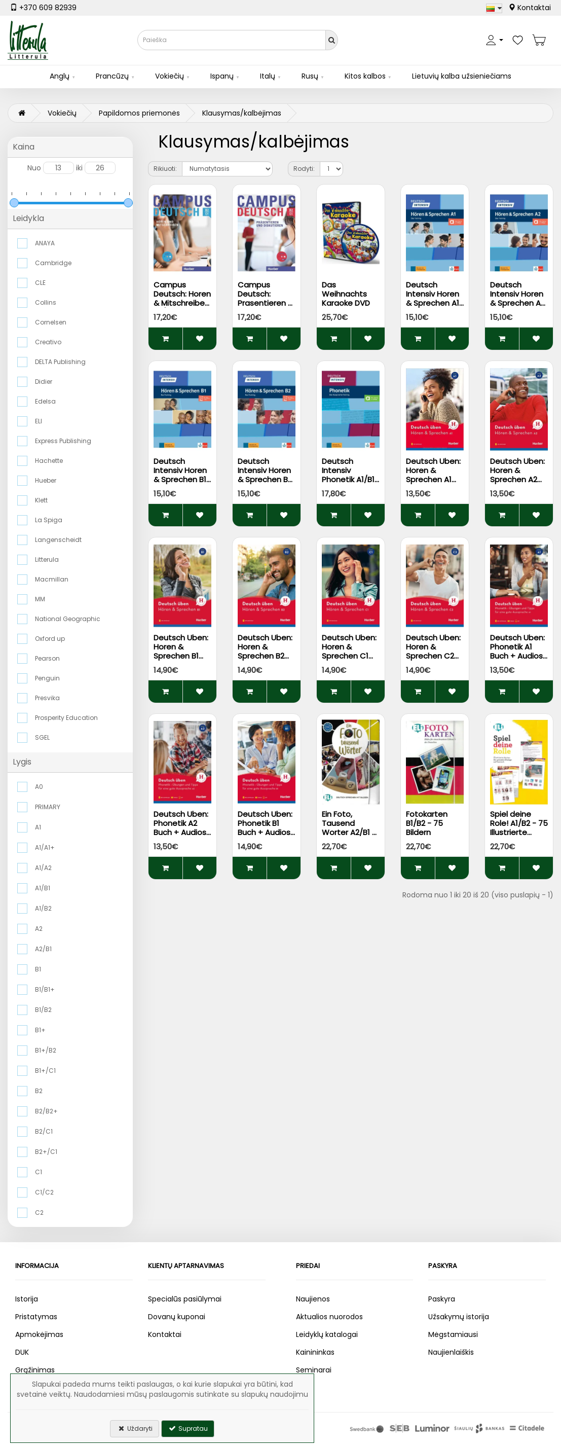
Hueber (45, 480)
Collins (45, 302)
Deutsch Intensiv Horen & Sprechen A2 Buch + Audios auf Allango (517, 303)
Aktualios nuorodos (329, 1317)
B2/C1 (44, 1131)
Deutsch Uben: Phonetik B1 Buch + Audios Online (265, 828)
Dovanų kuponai (176, 1317)
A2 (39, 928)
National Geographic (67, 618)
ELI (38, 421)
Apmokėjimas (39, 1334)
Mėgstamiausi (453, 1334)
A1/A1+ (45, 847)
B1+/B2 (45, 1050)
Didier (43, 381)
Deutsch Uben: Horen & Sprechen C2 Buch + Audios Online (433, 655)
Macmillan (51, 579)
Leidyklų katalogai (327, 1334)
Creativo (48, 342)
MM (40, 599)
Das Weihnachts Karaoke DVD (346, 293)
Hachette (49, 460)
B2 (39, 1091)
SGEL (42, 737)
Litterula (47, 559)
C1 (38, 1172)
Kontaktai (529, 8)
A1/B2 (43, 908)
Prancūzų (112, 76)
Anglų (59, 76)
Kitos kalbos (365, 76)
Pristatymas (36, 1317)
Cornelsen (50, 322)
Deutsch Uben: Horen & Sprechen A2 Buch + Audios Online (517, 479)
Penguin (47, 678)
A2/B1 (43, 949)
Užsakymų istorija (458, 1317)
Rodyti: (304, 168)
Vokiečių (169, 76)
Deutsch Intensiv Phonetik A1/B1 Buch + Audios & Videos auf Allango (348, 484)
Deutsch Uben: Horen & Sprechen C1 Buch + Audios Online (349, 655)
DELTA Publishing (60, 361)
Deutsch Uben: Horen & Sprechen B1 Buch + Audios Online (181, 655)
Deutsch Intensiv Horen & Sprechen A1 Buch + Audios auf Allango (432, 303)
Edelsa (45, 401)
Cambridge (53, 263)
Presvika (47, 698)
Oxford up (50, 638)
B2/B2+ (46, 1111)
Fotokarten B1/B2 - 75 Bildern (426, 823)
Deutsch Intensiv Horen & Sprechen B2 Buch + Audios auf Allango (265, 479)
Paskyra (441, 1299)
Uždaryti (135, 1428)
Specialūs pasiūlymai (184, 1299)
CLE (40, 282)
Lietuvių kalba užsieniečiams (461, 76)
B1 (38, 969)
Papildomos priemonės (139, 113)
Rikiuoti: (165, 168)
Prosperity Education (66, 717)
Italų (267, 76)
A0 (39, 786)
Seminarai (313, 1370)
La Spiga (48, 520)
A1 (38, 827)
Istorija (26, 1299)
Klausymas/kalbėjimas (241, 113)
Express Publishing (63, 441)
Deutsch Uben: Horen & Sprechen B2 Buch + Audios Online (265, 655)
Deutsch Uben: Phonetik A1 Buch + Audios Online (517, 651)
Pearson (47, 658)
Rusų (310, 76)
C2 (39, 1212)
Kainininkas (315, 1352)
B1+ (40, 1030)
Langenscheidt (58, 539)
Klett (41, 500)
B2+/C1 (46, 1151)
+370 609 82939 (43, 8)
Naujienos (313, 1299)
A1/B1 (42, 888)
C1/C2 (44, 1192)
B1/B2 (43, 1009)
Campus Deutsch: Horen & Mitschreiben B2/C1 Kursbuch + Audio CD (182, 303)
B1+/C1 (45, 1070)
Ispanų (222, 76)
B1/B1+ (45, 989)
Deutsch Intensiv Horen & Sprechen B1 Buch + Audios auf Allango (180, 479)
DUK (22, 1352)
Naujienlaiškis (451, 1352)
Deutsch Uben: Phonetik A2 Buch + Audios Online (181, 828)
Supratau (188, 1428)
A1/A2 (43, 867)
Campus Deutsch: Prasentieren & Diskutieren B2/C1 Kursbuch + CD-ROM (266, 307)
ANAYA (45, 243)
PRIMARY (47, 807)
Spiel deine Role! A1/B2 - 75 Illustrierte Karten (519, 828)
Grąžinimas (35, 1370)
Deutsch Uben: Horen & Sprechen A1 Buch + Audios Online (433, 479)
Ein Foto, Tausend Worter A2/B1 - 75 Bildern (349, 828)
